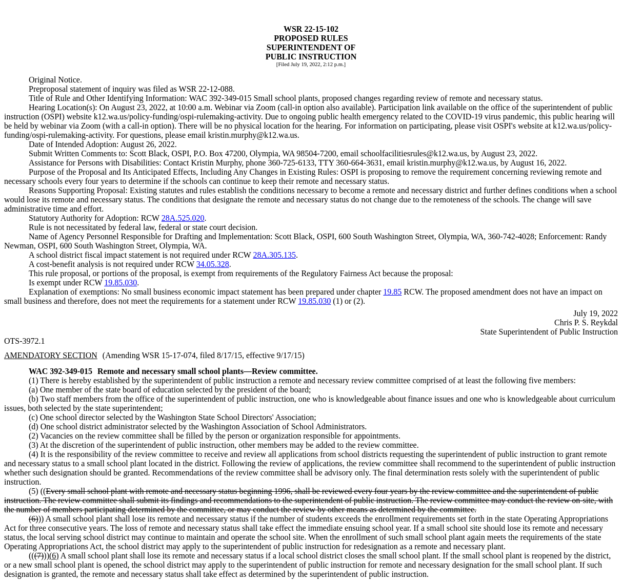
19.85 (392, 291)
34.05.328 (212, 264)
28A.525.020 (183, 218)
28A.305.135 (274, 255)
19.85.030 (120, 282)
